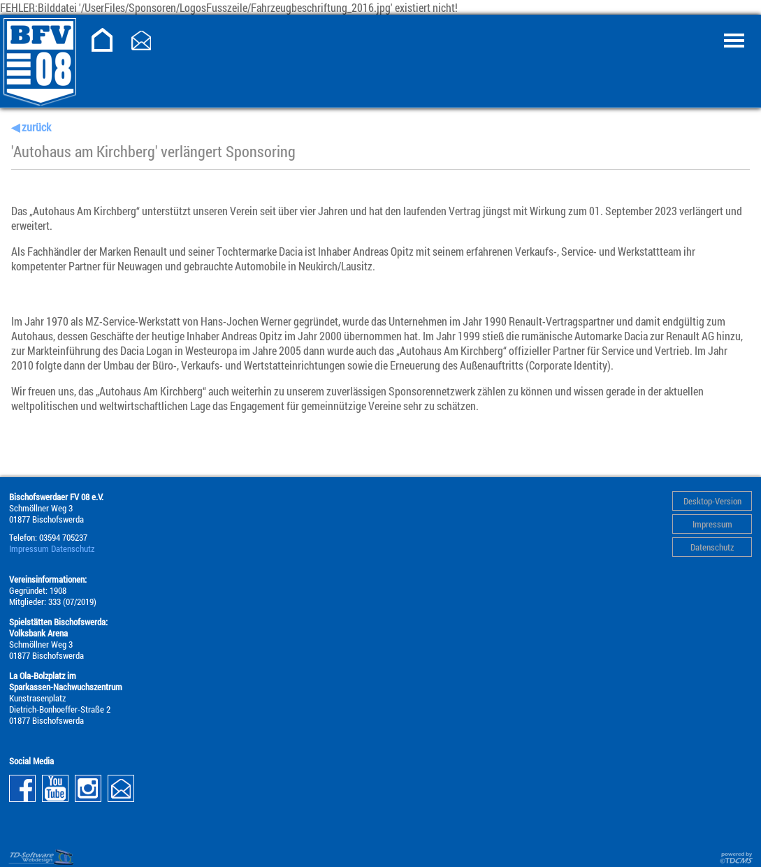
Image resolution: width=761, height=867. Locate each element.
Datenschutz (712, 547)
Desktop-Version (712, 501)
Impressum (712, 524)
